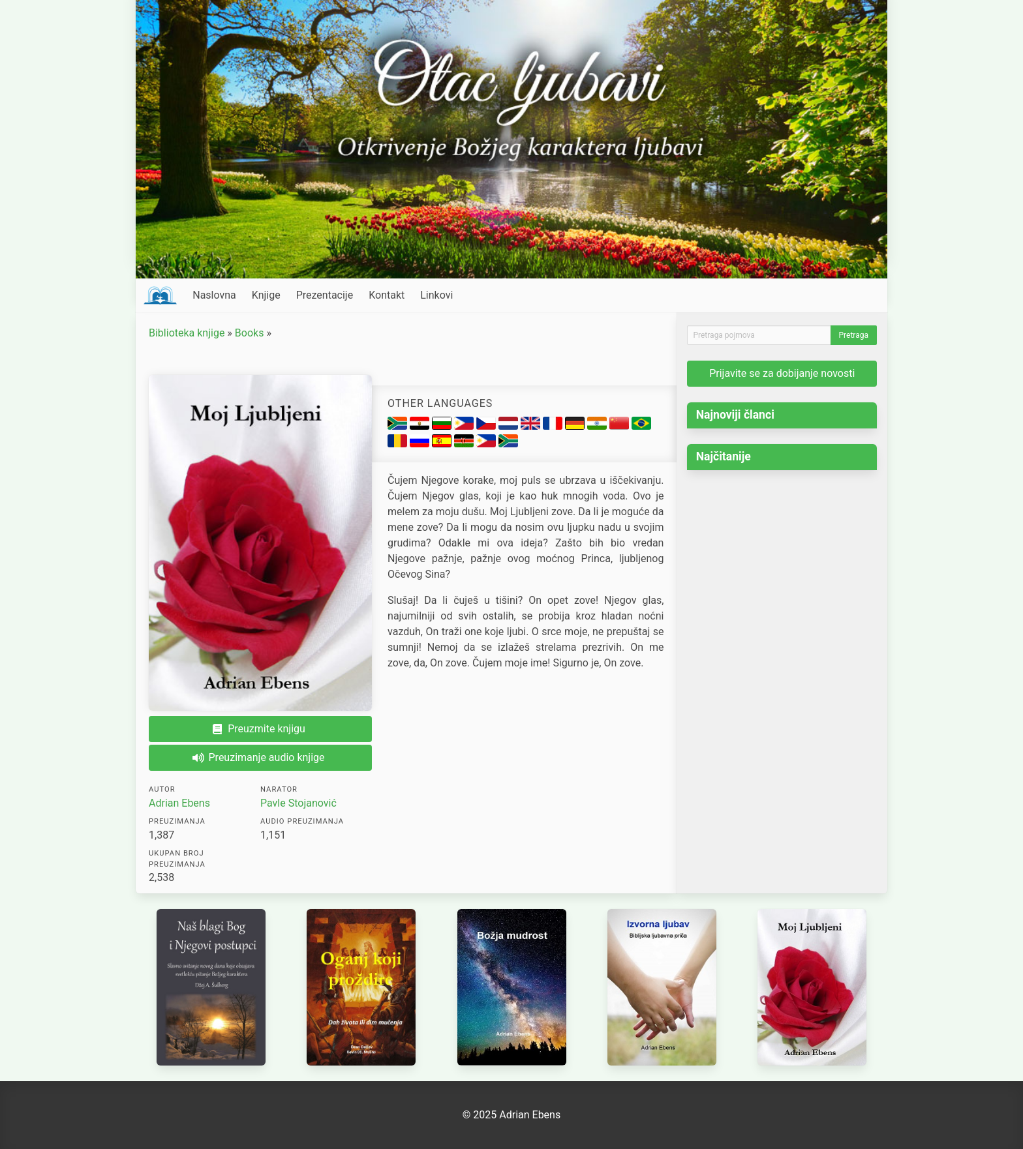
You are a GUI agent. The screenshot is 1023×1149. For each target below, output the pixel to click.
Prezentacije (325, 295)
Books (249, 333)
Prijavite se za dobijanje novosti (782, 373)
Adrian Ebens (179, 803)
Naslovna (214, 295)
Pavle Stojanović (298, 803)
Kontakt (387, 295)
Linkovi (436, 295)
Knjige (266, 295)
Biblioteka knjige (186, 333)
